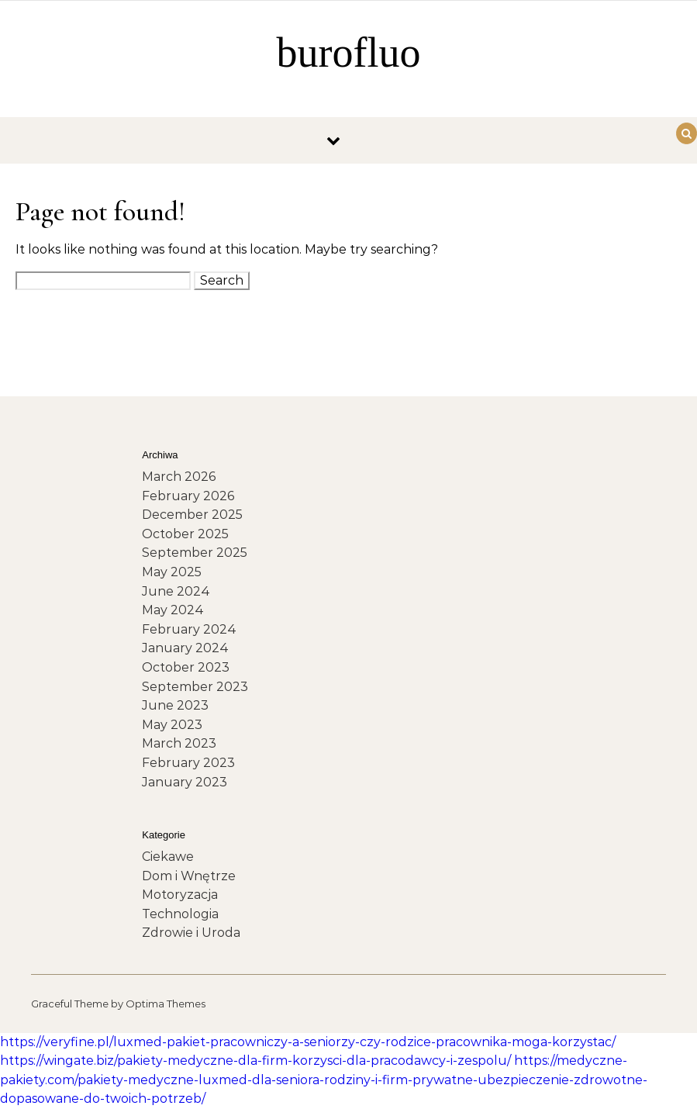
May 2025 (172, 572)
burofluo (349, 52)
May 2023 (172, 724)
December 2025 (192, 514)
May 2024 (173, 610)
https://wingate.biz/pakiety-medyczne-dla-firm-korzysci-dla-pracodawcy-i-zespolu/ (255, 1060)
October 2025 (185, 534)
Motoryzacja (180, 894)
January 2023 (184, 782)
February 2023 (188, 762)
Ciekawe (168, 856)
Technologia (180, 914)
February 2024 (189, 629)
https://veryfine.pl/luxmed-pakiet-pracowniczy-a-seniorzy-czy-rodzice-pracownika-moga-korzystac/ (308, 1042)
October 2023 (185, 667)
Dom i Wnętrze (189, 876)
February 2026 (188, 496)
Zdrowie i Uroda (191, 932)
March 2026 (179, 476)
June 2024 (176, 591)
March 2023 (179, 743)
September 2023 (195, 686)
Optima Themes (165, 1003)
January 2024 (185, 648)
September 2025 (194, 552)
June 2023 (175, 705)
